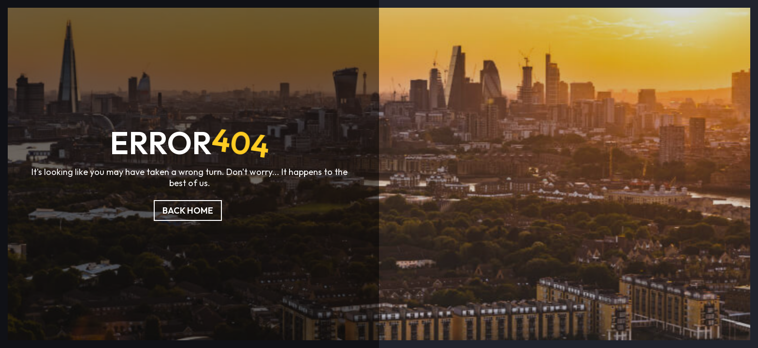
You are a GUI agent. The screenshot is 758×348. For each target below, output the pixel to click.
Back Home (187, 210)
